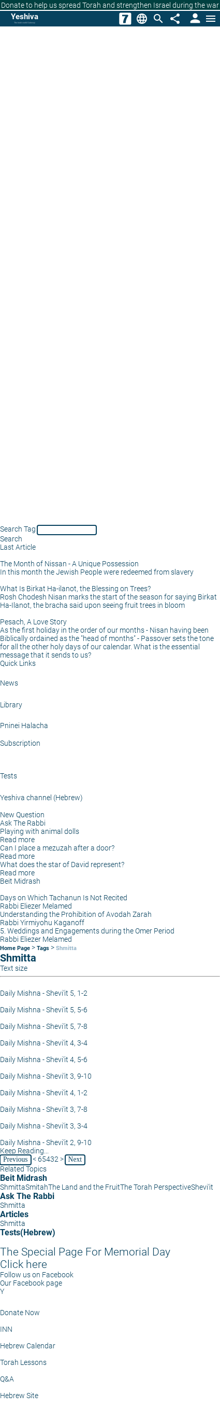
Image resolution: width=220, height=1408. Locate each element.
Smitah (36, 1187)
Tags (43, 948)
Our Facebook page (31, 1283)
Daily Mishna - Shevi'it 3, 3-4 (43, 1126)
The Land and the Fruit (84, 1187)
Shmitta (66, 948)
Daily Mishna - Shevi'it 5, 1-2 (43, 993)
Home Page (15, 948)
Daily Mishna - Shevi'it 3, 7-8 (43, 1109)
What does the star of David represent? (62, 864)
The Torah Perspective (155, 1187)
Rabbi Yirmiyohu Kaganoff (42, 922)
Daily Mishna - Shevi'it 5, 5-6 (43, 1010)
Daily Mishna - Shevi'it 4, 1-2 (43, 1093)
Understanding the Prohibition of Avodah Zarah (76, 914)
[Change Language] (142, 18)
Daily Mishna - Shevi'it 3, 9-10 (46, 1076)
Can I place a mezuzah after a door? (57, 848)
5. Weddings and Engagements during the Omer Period (87, 931)
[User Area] (194, 18)
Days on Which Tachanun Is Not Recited (63, 898)
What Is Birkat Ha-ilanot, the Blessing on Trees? (75, 588)
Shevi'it (202, 1187)
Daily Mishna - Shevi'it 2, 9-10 (46, 1142)
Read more (17, 839)
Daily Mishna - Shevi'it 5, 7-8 (43, 1026)
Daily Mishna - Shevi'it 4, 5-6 (43, 1059)
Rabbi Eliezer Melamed (36, 906)
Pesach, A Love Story (33, 622)
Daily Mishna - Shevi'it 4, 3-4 (43, 1043)
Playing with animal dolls (39, 831)
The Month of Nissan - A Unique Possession (69, 564)
